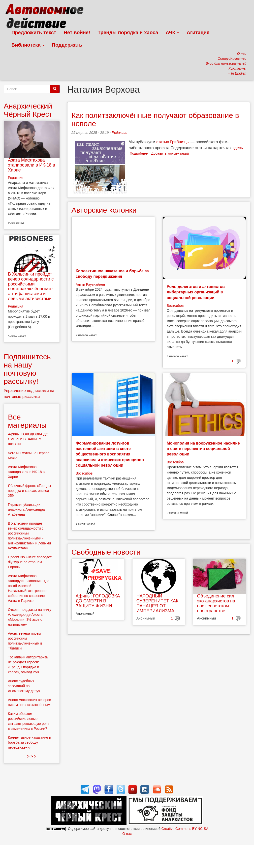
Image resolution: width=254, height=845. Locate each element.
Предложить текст (33, 32)
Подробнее (139, 153)
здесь (238, 148)
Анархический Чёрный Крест (28, 110)
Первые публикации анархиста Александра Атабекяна (26, 509)
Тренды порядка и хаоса (128, 32)
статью (162, 142)
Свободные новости (106, 552)
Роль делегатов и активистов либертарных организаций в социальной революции (196, 292)
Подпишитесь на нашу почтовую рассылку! (27, 369)
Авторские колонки (103, 210)
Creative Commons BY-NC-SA (184, 829)
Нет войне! (77, 32)
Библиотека (27, 45)
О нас (126, 834)
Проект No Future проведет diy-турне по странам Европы (30, 562)
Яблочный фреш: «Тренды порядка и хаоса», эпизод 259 (29, 491)
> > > (31, 756)
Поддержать (67, 45)
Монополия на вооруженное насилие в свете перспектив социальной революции (203, 448)
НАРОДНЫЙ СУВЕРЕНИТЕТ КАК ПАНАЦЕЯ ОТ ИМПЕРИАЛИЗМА (157, 603)
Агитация (198, 32)
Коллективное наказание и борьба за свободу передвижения (29, 742)
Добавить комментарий (170, 153)
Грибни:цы (180, 142)
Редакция (119, 133)
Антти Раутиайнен (90, 284)
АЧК (172, 32)
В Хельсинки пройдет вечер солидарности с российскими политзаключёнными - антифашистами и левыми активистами (31, 286)
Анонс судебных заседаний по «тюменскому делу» (24, 686)
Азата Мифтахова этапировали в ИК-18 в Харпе (31, 165)
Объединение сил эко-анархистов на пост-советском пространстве (216, 603)
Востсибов (175, 306)
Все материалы (27, 421)
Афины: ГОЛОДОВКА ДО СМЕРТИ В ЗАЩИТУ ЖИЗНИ (98, 600)
